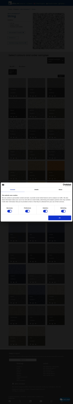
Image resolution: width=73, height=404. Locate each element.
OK (60, 218)
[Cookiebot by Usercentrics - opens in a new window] (64, 185)
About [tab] (60, 189)
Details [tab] (37, 189)
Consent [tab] (12, 189)
